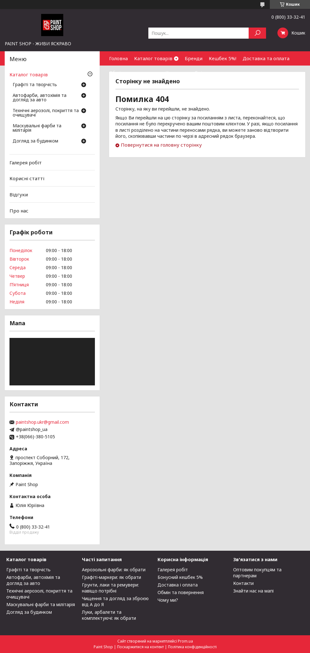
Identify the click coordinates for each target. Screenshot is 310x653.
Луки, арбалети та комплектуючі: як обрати (109, 615)
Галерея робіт (25, 162)
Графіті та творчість (35, 84)
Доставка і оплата (178, 585)
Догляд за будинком (35, 141)
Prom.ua (185, 641)
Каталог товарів (153, 58)
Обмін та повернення (134, 72)
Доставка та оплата (266, 58)
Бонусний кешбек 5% (180, 577)
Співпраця (207, 72)
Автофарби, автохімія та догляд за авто (39, 98)
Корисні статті (26, 178)
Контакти (176, 72)
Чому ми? (168, 600)
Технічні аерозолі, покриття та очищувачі (46, 113)
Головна (118, 58)
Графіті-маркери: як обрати (111, 577)
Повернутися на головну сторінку (161, 145)
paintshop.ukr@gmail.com (42, 422)
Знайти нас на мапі (253, 591)
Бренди (193, 58)
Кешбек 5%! (222, 58)
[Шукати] (257, 33)
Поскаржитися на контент (140, 647)
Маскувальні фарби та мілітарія (37, 128)
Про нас (18, 210)
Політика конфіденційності (192, 647)
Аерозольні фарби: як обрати (114, 570)
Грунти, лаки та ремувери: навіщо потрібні (110, 588)
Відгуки (18, 194)
